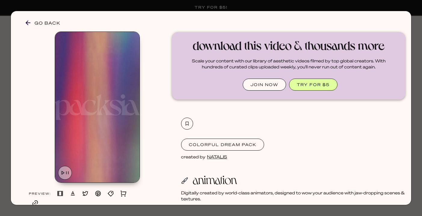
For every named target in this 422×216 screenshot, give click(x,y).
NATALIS (217, 156)
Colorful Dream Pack (222, 144)
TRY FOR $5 (313, 84)
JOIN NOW (264, 84)
